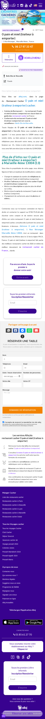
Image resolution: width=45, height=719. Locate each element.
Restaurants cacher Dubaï (12, 517)
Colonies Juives (8, 548)
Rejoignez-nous (8, 591)
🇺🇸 (35, 5)
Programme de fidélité (10, 587)
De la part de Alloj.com (22, 50)
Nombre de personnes (31, 372)
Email (25, 364)
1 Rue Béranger (9, 41)
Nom (4, 355)
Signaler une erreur (9, 595)
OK (3, 716)
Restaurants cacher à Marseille (14, 513)
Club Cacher (7, 532)
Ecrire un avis (22, 277)
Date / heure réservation (12, 372)
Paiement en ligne (9, 599)
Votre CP (26, 381)
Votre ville (6, 381)
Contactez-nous (8, 571)
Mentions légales (8, 579)
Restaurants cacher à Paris (12, 501)
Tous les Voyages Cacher (11, 528)
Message (6, 390)
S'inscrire (22, 311)
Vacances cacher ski (10, 540)
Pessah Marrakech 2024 (11, 552)
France (31, 41)
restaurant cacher (19, 116)
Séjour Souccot (8, 536)
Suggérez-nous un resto (11, 583)
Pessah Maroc (7, 560)
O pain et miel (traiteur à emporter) (27, 448)
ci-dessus (12, 473)
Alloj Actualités (7, 603)
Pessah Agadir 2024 (9, 556)
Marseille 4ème (22, 41)
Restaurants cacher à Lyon (12, 509)
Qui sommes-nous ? (9, 575)
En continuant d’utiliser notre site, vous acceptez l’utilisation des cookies (21, 713)
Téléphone (7, 364)
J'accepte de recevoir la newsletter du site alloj (22, 422)
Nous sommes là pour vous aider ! (22, 701)
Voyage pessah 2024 (10, 544)
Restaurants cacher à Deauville (14, 505)
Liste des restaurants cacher (13, 497)
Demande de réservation (22, 410)
